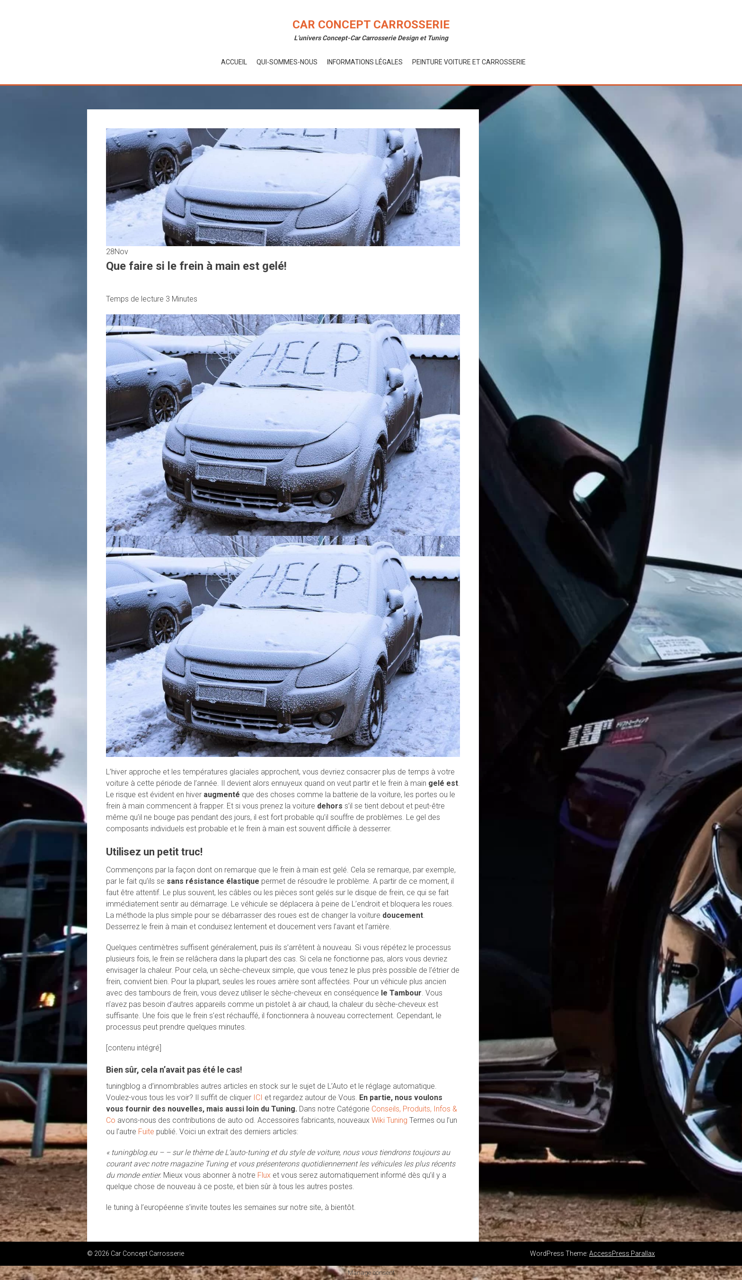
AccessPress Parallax (622, 1253)
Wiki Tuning (389, 1120)
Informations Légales (365, 62)
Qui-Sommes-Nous (287, 62)
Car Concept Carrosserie (371, 24)
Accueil (234, 62)
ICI (258, 1097)
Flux (264, 1175)
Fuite (146, 1131)
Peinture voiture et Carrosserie (469, 62)
